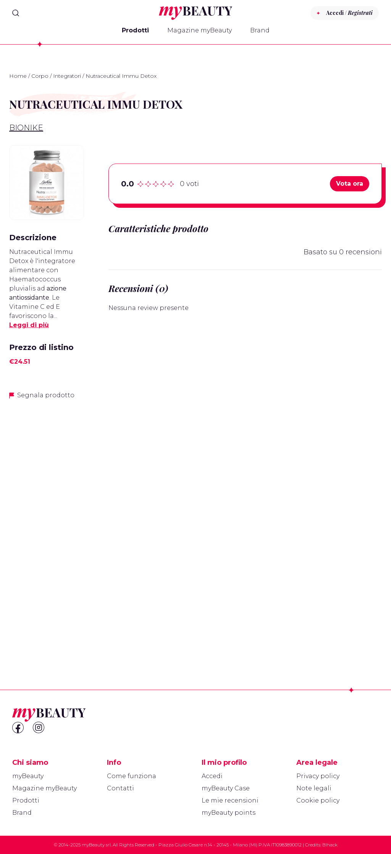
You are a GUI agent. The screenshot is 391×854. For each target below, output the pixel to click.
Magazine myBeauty (199, 30)
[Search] (15, 13)
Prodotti (135, 30)
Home (18, 75)
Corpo (39, 75)
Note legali (313, 788)
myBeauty (28, 776)
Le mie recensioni (230, 800)
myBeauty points (228, 812)
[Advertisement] (46, 526)
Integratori (67, 75)
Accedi (212, 776)
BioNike (26, 127)
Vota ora (349, 183)
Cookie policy (317, 800)
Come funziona (131, 776)
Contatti (120, 788)
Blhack (330, 845)
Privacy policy (317, 776)
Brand (260, 30)
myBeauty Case (226, 788)
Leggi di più (29, 325)
